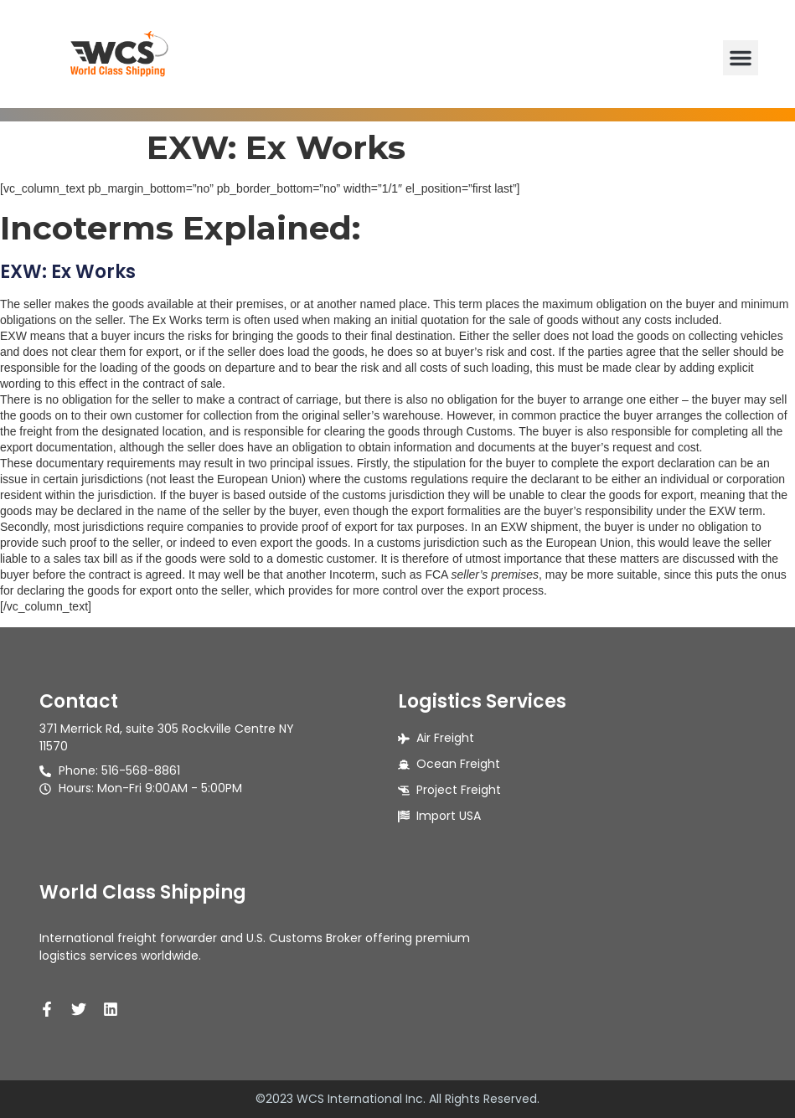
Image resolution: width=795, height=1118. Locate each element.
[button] (740, 57)
